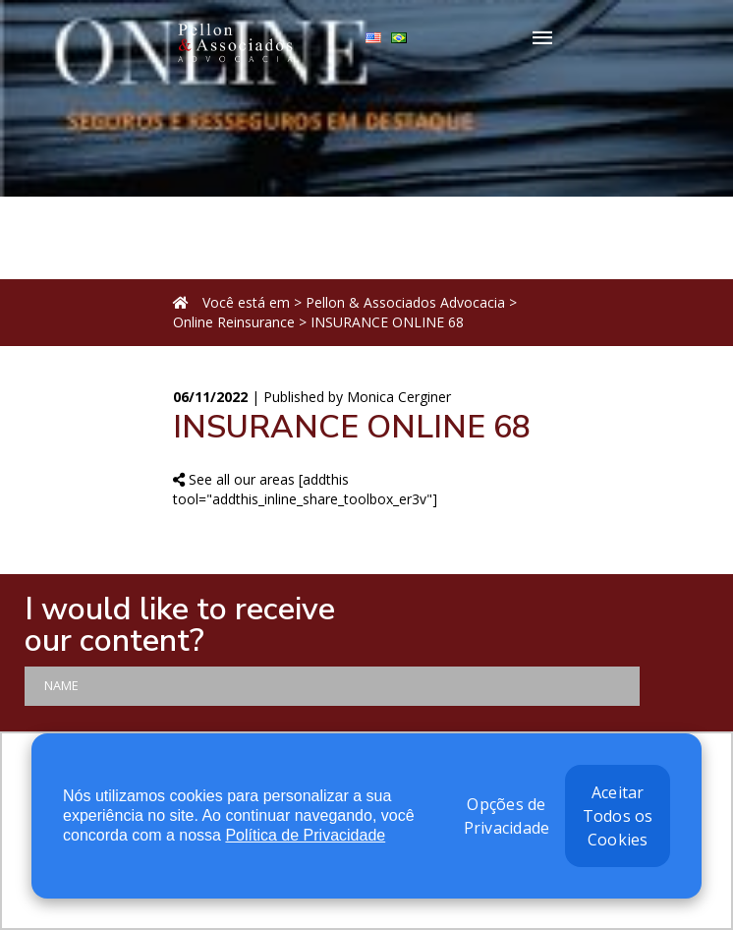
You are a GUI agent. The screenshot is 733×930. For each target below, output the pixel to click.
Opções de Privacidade (507, 816)
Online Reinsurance (234, 322)
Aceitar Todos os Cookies (618, 816)
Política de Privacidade (305, 835)
